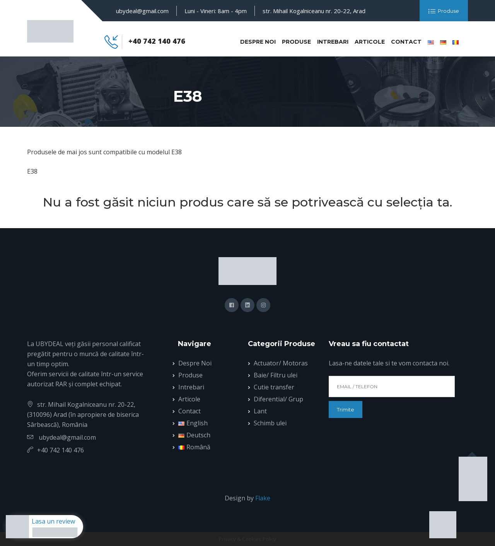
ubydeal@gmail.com (142, 11)
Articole (370, 41)
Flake (262, 498)
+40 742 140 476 (156, 41)
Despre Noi (258, 41)
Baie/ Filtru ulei (275, 375)
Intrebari (332, 41)
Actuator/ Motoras (281, 363)
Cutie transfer (274, 387)
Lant (260, 411)
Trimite (345, 409)
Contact (406, 41)
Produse (443, 11)
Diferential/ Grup (278, 399)
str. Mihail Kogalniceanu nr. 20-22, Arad (314, 11)
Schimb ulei (270, 423)
